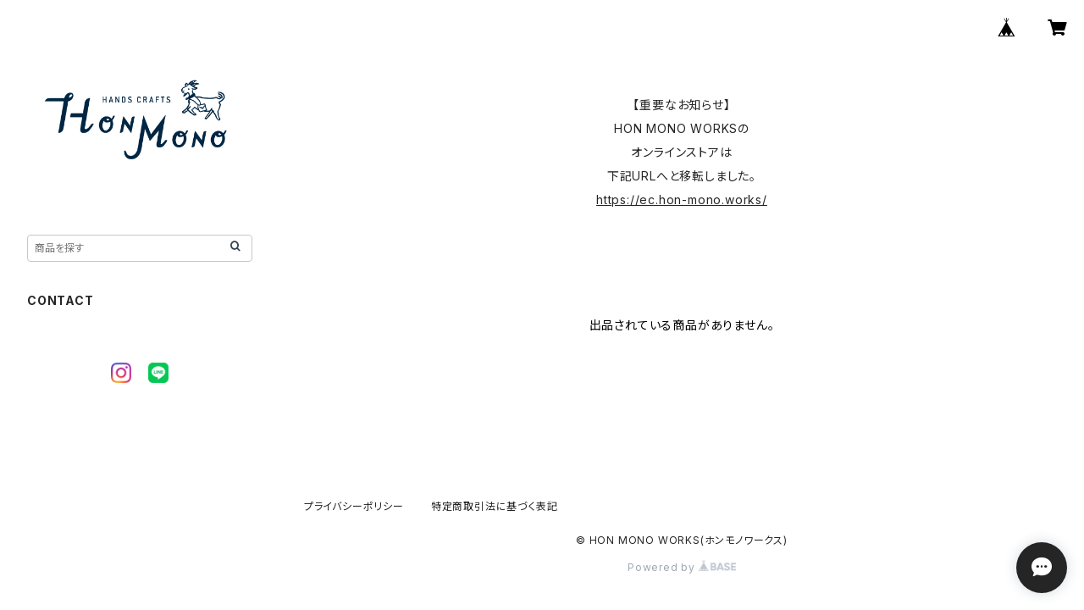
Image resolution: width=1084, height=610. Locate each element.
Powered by (682, 567)
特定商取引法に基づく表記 (494, 506)
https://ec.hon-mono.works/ (681, 199)
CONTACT (60, 300)
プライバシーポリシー (354, 506)
